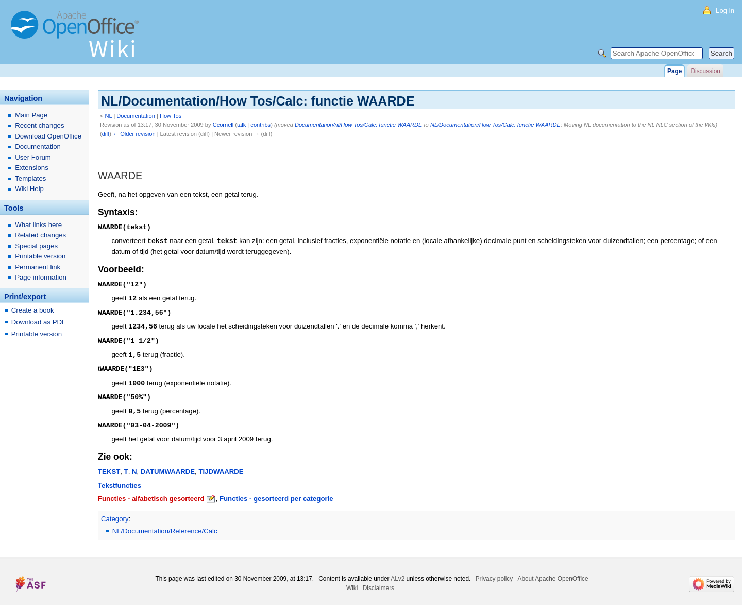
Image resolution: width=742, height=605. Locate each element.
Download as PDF (38, 322)
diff (106, 134)
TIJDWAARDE (220, 465)
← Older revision (134, 134)
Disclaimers (378, 581)
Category (115, 512)
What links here (38, 225)
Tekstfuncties (119, 478)
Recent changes (39, 125)
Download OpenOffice (48, 136)
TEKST (109, 465)
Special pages (36, 246)
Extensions (31, 167)
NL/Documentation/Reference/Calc (164, 524)
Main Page (31, 115)
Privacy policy (494, 572)
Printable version (40, 256)
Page (674, 71)
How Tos (170, 116)
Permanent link (37, 267)
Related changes (40, 235)
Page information (40, 277)
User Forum (33, 157)
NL (108, 116)
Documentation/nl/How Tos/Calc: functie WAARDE (359, 125)
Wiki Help (29, 189)
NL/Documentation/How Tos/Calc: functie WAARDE (495, 125)
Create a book (32, 310)
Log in (725, 10)
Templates (30, 178)
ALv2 (397, 572)
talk (241, 125)
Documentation (135, 116)
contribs (260, 125)
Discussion (705, 71)
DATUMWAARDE (168, 465)
